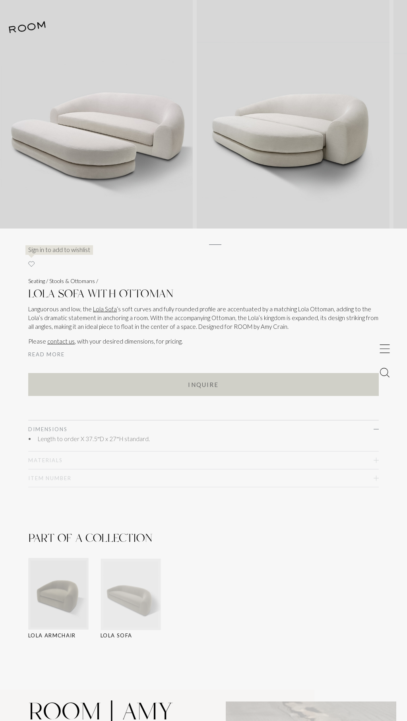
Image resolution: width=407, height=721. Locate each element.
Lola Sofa (105, 309)
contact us (61, 341)
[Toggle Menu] (385, 349)
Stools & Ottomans (72, 280)
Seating (36, 280)
